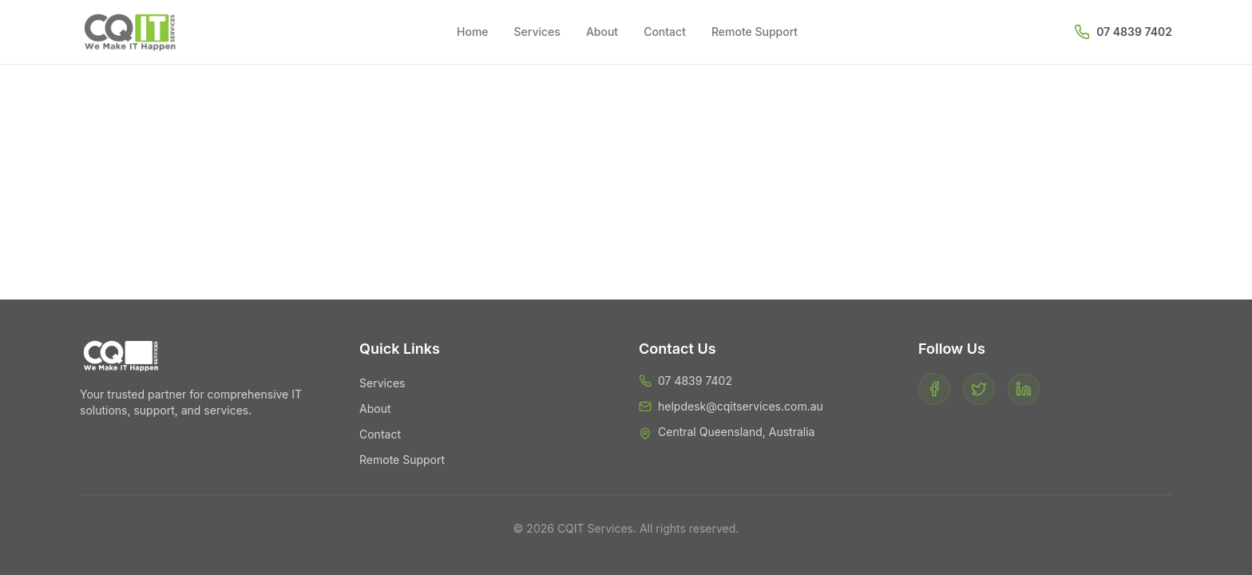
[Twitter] (979, 389)
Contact (665, 31)
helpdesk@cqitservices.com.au (740, 406)
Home (473, 31)
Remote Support (754, 31)
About (602, 31)
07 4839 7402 (1134, 31)
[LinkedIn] (1024, 389)
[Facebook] (934, 389)
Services (537, 31)
